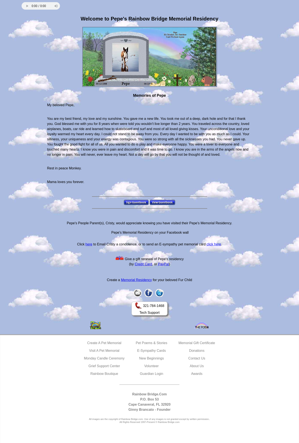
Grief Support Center (104, 366)
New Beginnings (151, 358)
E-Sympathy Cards (151, 350)
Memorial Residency (136, 280)
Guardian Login (151, 374)
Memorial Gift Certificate (196, 343)
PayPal (163, 264)
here (88, 244)
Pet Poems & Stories (151, 343)
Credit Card (143, 264)
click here (214, 244)
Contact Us (196, 358)
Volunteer (151, 366)
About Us (197, 366)
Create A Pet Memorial (104, 343)
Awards (196, 374)
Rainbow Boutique (104, 374)
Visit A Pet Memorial (104, 350)
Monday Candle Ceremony (104, 358)
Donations (196, 350)
